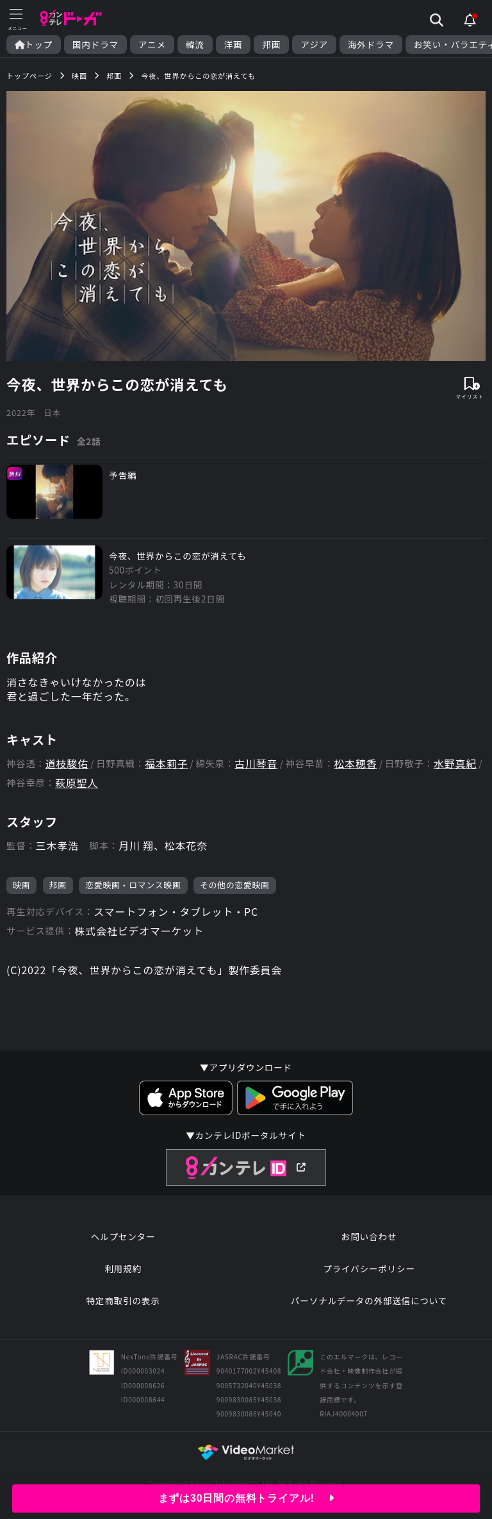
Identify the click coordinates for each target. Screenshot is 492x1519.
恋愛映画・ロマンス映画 (133, 885)
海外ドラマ (371, 44)
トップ (34, 44)
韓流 (195, 44)
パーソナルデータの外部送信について (369, 1300)
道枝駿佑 (66, 763)
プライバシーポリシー (369, 1268)
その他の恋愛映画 (235, 885)
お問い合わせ (369, 1236)
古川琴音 (255, 763)
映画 (21, 885)
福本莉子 (166, 763)
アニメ (152, 44)
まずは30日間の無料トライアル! (246, 1498)
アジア (314, 44)
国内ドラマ (95, 44)
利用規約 (123, 1268)
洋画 (233, 44)
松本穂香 (355, 763)
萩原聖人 (76, 783)
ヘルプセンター (123, 1236)
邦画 (271, 44)
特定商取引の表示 (123, 1300)
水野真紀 (455, 763)
